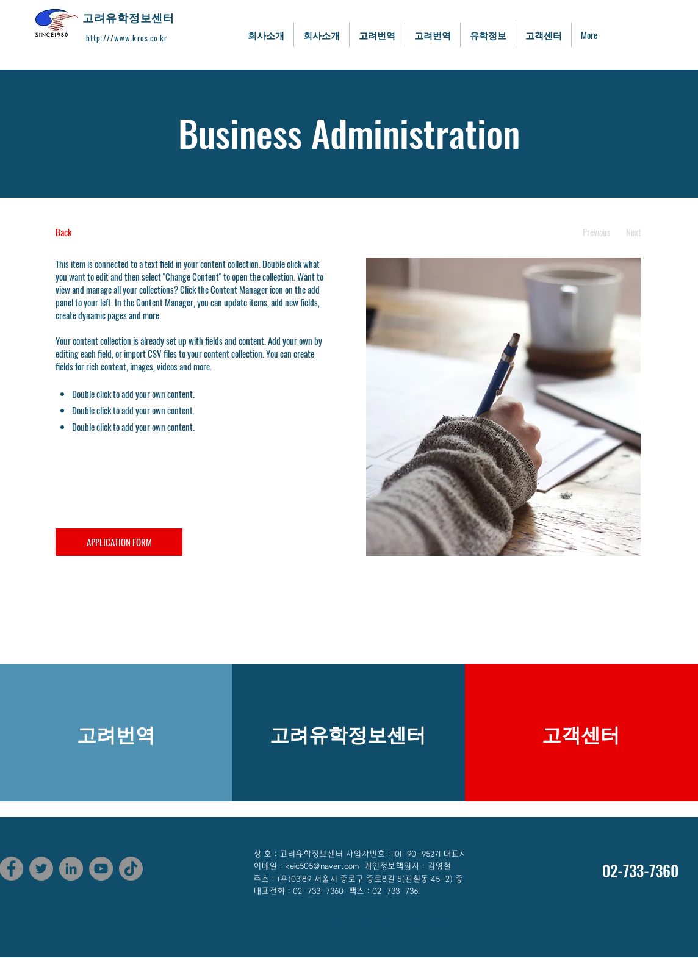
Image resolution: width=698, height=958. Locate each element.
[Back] (101, 232)
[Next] (633, 232)
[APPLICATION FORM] (119, 542)
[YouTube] (101, 869)
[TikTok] (131, 869)
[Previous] (596, 232)
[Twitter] (41, 869)
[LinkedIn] (71, 869)
